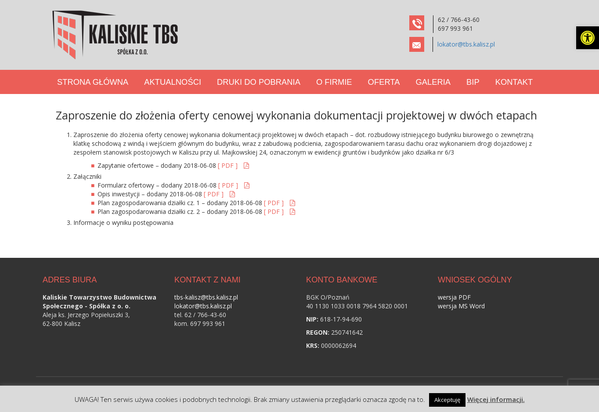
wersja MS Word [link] (461, 306)
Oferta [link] (384, 82)
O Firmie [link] (334, 82)
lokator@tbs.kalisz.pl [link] (466, 44)
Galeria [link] (433, 82)
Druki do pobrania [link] (258, 82)
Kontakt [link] (514, 82)
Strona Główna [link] (92, 82)
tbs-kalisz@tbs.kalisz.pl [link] (206, 297)
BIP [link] (473, 82)
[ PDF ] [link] (228, 165)
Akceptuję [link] (447, 400)
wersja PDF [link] (454, 297)
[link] (587, 37)
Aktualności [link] (172, 82)
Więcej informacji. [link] (496, 399)
